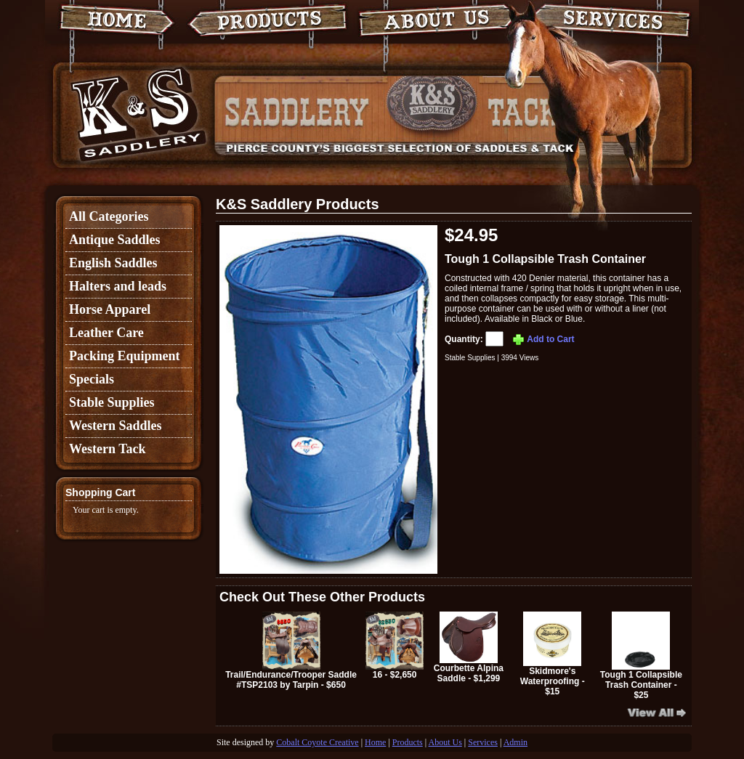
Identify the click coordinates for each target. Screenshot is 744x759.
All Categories (108, 216)
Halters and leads (117, 286)
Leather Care (106, 332)
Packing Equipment (124, 356)
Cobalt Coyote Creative (317, 742)
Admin (515, 742)
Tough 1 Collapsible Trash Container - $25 (641, 656)
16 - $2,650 (394, 646)
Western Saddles (115, 425)
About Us (445, 742)
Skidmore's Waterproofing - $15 (552, 654)
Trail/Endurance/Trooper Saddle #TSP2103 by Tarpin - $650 (291, 651)
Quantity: (475, 339)
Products (407, 742)
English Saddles (113, 263)
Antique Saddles (115, 239)
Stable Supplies (112, 402)
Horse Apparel (109, 309)
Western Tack (107, 449)
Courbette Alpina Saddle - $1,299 (469, 647)
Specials (91, 379)
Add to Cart (543, 339)
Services (483, 742)
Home (375, 742)
